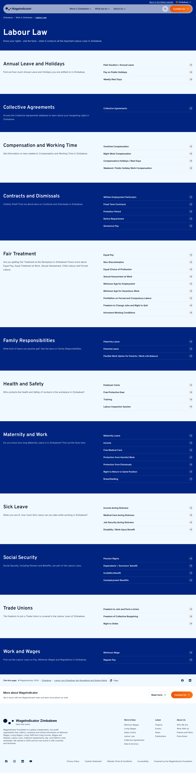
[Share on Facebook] (182, 680)
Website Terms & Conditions (119, 761)
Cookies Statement (93, 761)
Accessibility (143, 761)
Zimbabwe (8, 17)
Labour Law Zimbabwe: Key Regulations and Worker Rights (80, 680)
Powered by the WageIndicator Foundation (173, 761)
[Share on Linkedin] (190, 680)
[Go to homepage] (18, 8)
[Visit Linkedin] (23, 761)
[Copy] (114, 680)
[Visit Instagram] (14, 761)
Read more (160, 696)
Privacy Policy (73, 761)
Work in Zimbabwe (24, 17)
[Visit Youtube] (31, 761)
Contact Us (180, 8)
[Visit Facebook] (6, 761)
